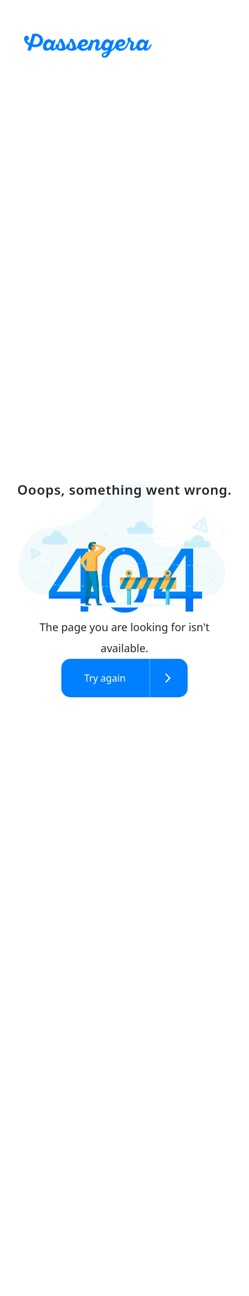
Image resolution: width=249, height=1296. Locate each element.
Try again (105, 678)
